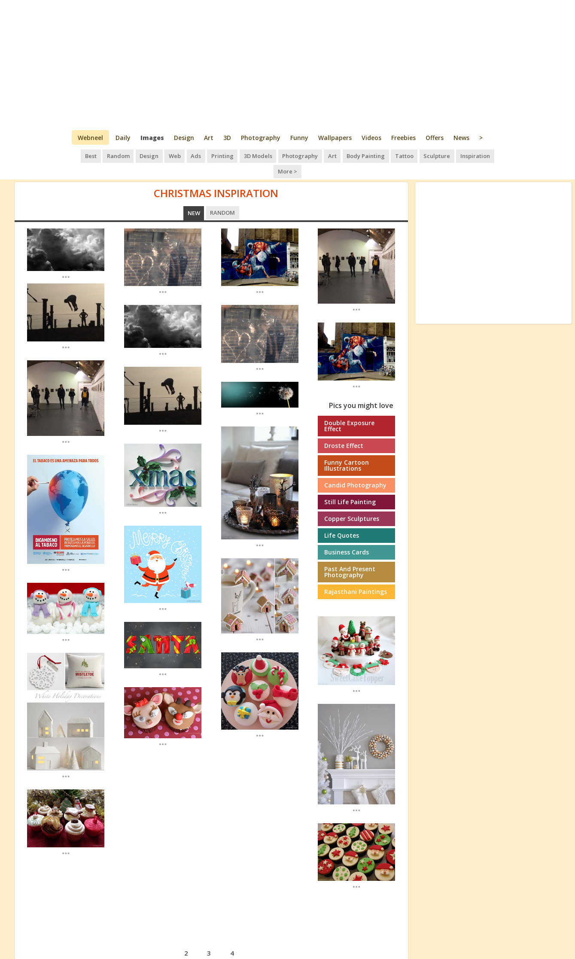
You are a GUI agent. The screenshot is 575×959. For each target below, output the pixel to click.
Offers (435, 138)
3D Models (243, 154)
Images (152, 138)
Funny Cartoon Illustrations (346, 448)
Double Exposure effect (349, 409)
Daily (123, 138)
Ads (183, 154)
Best (81, 154)
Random (108, 154)
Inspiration (456, 154)
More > (489, 154)
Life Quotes (341, 518)
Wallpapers (335, 138)
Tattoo (386, 154)
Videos (371, 138)
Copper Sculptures (351, 501)
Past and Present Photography (349, 555)
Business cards (346, 535)
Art (208, 138)
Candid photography (355, 468)
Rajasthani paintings (355, 574)
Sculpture (418, 154)
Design (184, 138)
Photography (260, 138)
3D (227, 138)
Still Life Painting (350, 485)
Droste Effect (343, 428)
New (194, 196)
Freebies (403, 138)
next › (257, 934)
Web (163, 154)
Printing (209, 154)
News (461, 138)
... (66, 259)
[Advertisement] (287, 64)
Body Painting (349, 154)
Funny (299, 138)
